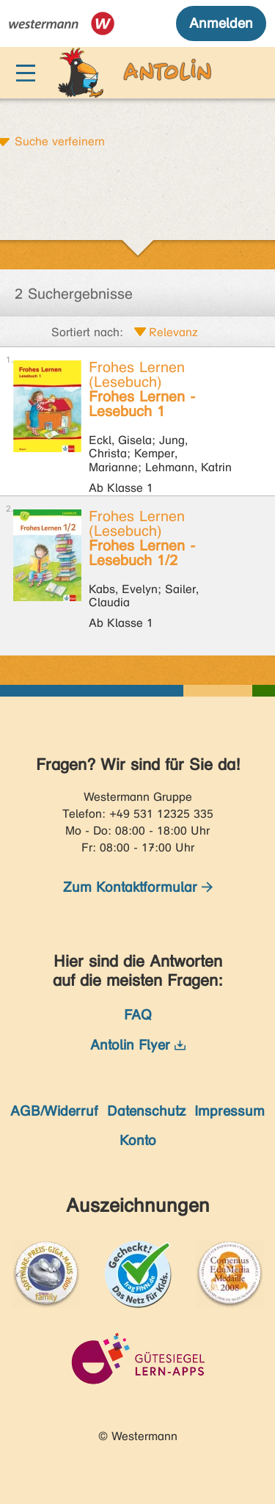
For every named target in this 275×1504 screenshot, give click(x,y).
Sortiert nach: (87, 332)
